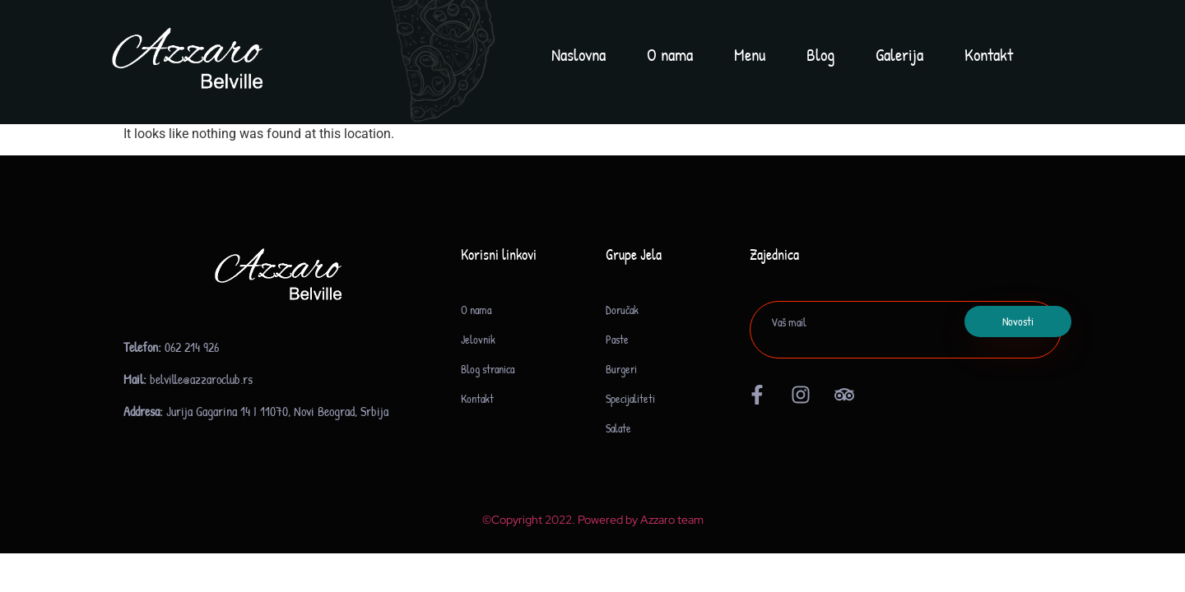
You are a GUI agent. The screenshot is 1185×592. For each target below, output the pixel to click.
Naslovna (578, 55)
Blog (820, 55)
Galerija (899, 55)
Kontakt (988, 55)
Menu (749, 55)
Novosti (1018, 321)
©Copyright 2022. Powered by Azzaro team (593, 519)
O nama (670, 55)
